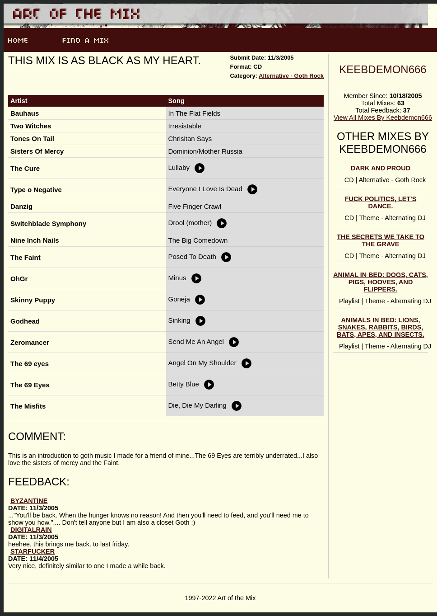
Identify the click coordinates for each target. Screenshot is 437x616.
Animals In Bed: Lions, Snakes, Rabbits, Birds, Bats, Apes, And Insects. (380, 327)
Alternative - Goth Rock (291, 75)
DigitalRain (31, 529)
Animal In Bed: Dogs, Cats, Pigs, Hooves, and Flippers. (380, 282)
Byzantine (28, 500)
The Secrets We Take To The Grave (380, 240)
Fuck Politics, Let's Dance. (381, 202)
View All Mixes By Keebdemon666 (383, 117)
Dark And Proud (380, 168)
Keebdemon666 (382, 69)
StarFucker (32, 551)
